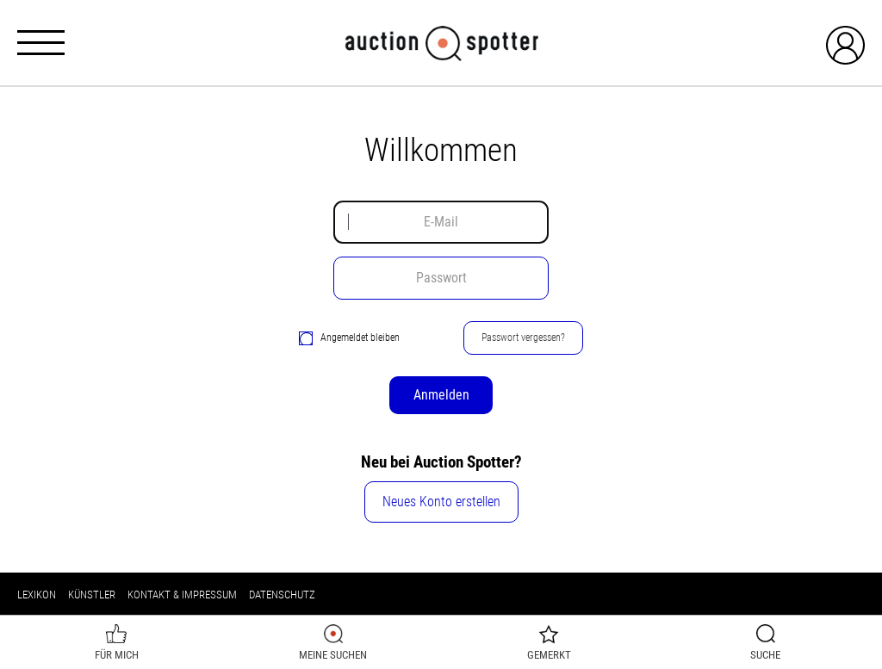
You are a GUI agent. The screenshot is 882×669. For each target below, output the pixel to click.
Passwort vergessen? (523, 337)
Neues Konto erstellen (441, 501)
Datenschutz (282, 594)
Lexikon (36, 594)
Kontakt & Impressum (182, 594)
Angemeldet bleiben (349, 337)
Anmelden (441, 395)
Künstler (91, 594)
